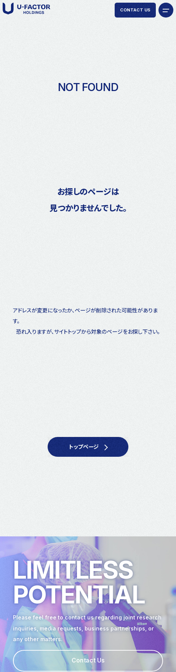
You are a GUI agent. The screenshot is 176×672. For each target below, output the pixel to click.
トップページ (84, 446)
